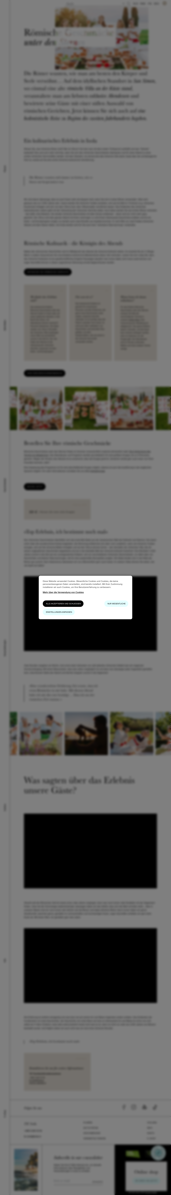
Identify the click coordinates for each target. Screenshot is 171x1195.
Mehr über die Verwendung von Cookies (63, 592)
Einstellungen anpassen (59, 612)
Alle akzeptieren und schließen (63, 604)
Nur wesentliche (117, 604)
